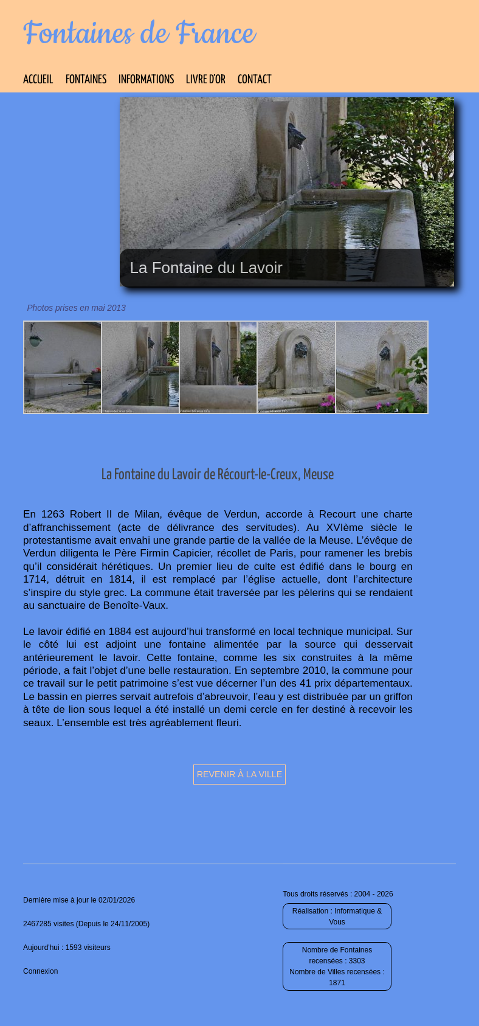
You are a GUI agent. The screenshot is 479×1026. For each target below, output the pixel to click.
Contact (255, 80)
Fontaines (86, 80)
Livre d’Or (206, 80)
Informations (146, 80)
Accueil (38, 80)
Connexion (40, 971)
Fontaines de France (139, 34)
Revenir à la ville (240, 774)
